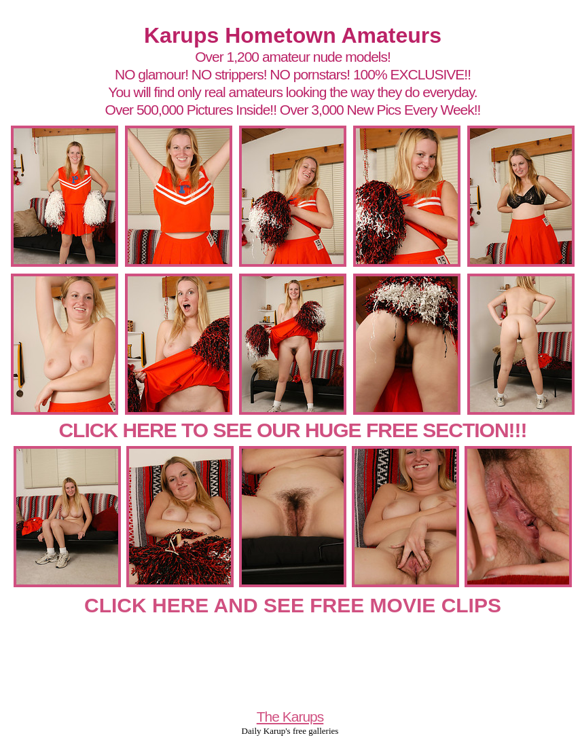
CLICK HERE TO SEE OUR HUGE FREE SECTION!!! (292, 430)
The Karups (290, 716)
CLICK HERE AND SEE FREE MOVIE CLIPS (292, 605)
